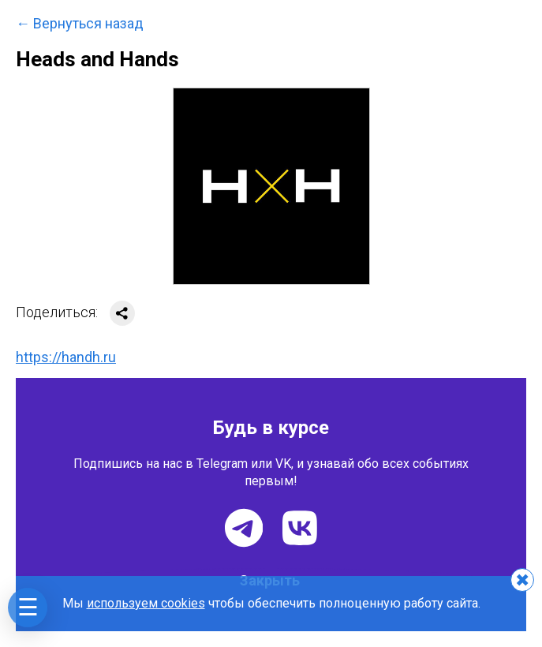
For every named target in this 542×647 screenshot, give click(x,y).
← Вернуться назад (80, 24)
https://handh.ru (66, 357)
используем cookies (146, 603)
